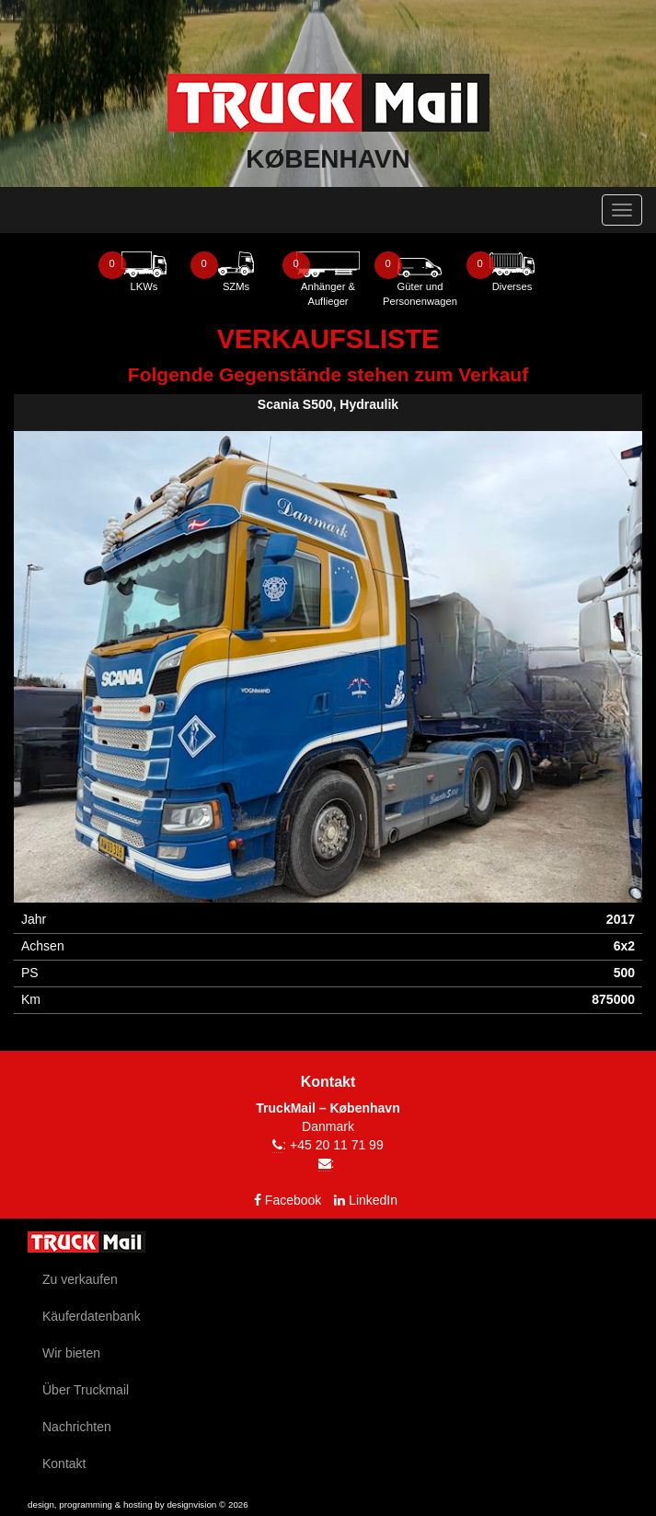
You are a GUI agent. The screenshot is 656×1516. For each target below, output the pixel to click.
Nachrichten (76, 1426)
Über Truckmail (85, 1389)
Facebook (293, 1200)
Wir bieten (71, 1353)
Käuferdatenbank (91, 1316)
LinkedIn (373, 1200)
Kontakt (64, 1463)
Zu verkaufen (80, 1279)
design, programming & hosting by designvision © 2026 (138, 1504)
